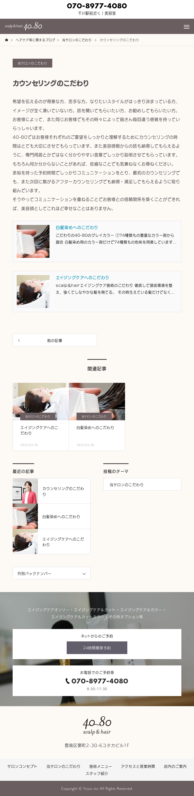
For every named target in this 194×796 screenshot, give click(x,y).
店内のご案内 (175, 766)
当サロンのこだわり (32, 63)
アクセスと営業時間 (138, 766)
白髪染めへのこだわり (77, 227)
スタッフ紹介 (97, 773)
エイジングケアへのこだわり (82, 277)
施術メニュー (100, 766)
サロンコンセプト (22, 766)
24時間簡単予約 (97, 648)
